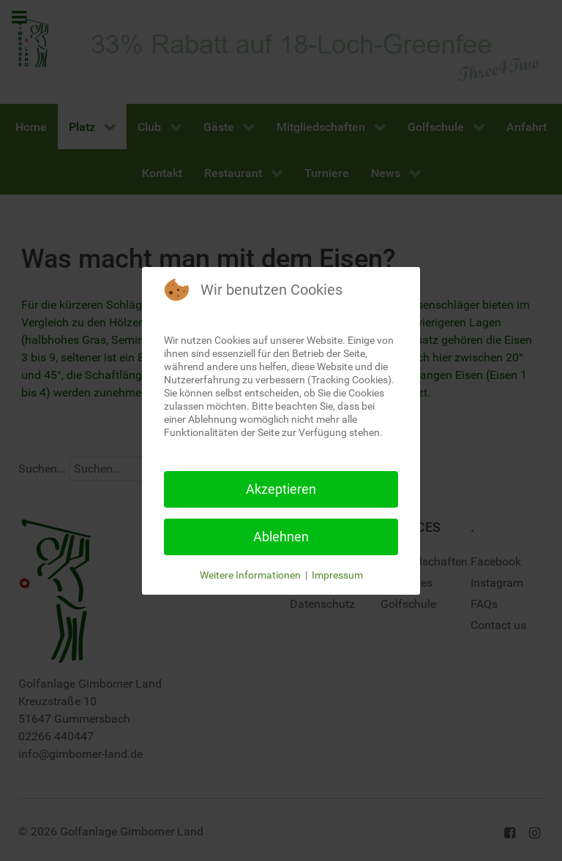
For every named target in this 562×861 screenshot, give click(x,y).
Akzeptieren (281, 489)
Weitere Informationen (250, 575)
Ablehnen (281, 536)
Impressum (337, 575)
